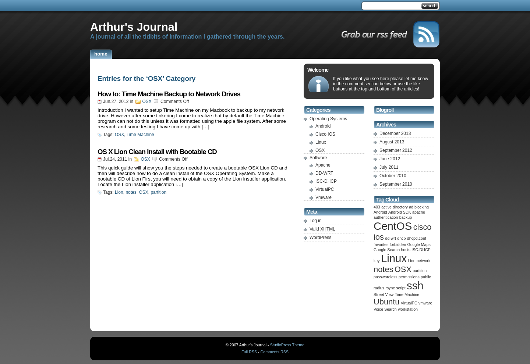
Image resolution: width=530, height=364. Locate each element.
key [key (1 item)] (377, 260)
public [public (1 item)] (426, 277)
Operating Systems (328, 118)
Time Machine (140, 134)
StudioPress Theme (287, 345)
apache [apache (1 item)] (418, 212)
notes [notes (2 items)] (383, 269)
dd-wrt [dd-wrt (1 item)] (390, 238)
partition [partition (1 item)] (420, 270)
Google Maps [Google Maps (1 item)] (418, 244)
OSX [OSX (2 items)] (403, 269)
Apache (323, 165)
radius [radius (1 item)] (379, 288)
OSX (146, 101)
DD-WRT (324, 173)
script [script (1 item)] (400, 288)
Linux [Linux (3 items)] (394, 258)
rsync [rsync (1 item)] (390, 288)
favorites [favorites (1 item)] (381, 244)
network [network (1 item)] (423, 260)
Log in (316, 220)
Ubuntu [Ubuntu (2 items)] (387, 301)
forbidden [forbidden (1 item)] (398, 244)
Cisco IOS (325, 134)
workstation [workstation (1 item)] (408, 309)
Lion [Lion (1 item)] (411, 260)
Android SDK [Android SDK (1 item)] (399, 212)
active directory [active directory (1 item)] (394, 207)
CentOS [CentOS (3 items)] (393, 226)
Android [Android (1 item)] (380, 212)
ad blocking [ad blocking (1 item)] (419, 207)
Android (323, 126)
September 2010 (395, 184)
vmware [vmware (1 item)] (425, 303)
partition (158, 192)
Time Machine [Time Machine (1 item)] (407, 294)
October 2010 (392, 175)
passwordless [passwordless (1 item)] (386, 277)
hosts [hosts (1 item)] (405, 249)
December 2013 (395, 133)
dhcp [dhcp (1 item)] (401, 238)
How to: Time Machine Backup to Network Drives (169, 94)
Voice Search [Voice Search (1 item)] (385, 309)
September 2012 (395, 150)
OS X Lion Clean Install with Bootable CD (157, 152)
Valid (322, 229)
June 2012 (389, 158)
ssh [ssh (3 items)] (415, 285)
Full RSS (249, 352)
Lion (119, 192)
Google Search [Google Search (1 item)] (387, 249)
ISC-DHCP (326, 181)
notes (131, 192)
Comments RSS (275, 352)
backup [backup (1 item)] (405, 217)
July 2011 (388, 167)
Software (318, 157)
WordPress (320, 237)
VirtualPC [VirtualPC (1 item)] (409, 303)
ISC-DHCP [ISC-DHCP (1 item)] (421, 249)
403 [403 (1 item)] (377, 207)
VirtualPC (324, 189)
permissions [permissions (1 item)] (409, 277)
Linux (320, 142)
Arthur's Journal (133, 27)
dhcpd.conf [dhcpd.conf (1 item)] (416, 238)
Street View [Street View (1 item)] (383, 294)
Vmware (323, 197)
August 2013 (391, 141)
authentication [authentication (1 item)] (386, 217)
